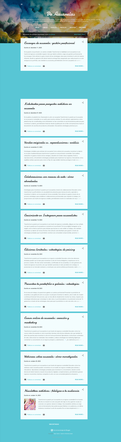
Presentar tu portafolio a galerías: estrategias (51, 284)
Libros (45, 27)
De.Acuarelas (60, 14)
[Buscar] (99, 5)
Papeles (54, 27)
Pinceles (63, 27)
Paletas (73, 27)
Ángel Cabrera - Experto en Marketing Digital (63, 433)
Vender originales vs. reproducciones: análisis (51, 142)
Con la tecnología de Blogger (60, 430)
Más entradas (54, 424)
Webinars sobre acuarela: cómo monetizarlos (50, 356)
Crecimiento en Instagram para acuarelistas (50, 215)
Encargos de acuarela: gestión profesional (49, 43)
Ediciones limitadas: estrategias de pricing (49, 249)
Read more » (79, 66)
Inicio (37, 27)
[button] (83, 42)
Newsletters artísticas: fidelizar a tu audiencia (51, 390)
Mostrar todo (79, 34)
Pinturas (82, 27)
